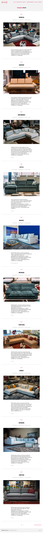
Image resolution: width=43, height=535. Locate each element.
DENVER (21, 66)
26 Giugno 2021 (21, 171)
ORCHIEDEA (21, 116)
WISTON (21, 477)
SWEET (21, 373)
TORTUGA (21, 327)
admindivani (15, 171)
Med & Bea (40, 3)
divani (21, 15)
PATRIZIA (21, 274)
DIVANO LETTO (16, 265)
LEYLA (21, 168)
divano (13, 159)
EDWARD (21, 425)
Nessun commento (28, 171)
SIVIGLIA (21, 18)
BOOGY (21, 222)
